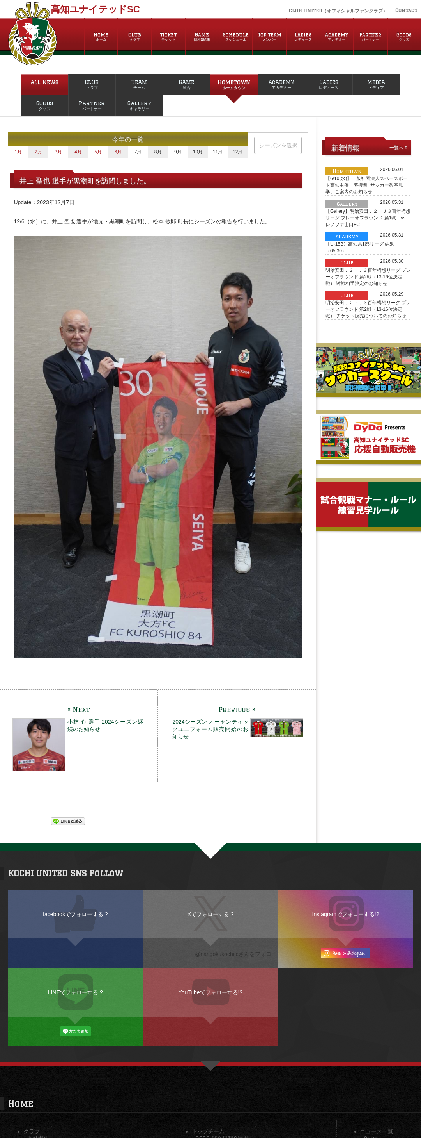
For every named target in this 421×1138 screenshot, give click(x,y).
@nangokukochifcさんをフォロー (236, 954)
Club (134, 37)
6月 (118, 152)
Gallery (139, 106)
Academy (336, 37)
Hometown (234, 85)
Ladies (303, 37)
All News (44, 85)
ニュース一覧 (376, 1131)
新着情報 (345, 148)
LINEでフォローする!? (75, 992)
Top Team (269, 37)
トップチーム (208, 1131)
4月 (78, 152)
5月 (98, 152)
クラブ (31, 1131)
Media (376, 85)
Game (202, 37)
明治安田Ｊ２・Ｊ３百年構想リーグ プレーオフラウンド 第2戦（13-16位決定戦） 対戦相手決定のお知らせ (368, 277)
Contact (406, 10)
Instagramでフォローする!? (345, 914)
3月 (58, 152)
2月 (38, 152)
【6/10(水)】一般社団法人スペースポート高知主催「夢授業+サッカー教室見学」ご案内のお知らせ (366, 185)
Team (139, 85)
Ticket (168, 37)
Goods (404, 37)
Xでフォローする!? (210, 914)
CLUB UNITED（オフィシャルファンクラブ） (338, 10)
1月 (18, 152)
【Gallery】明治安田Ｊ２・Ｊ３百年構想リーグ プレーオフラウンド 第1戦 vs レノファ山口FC (367, 218)
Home (101, 37)
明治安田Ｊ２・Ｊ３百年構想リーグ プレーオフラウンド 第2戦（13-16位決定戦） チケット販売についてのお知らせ (368, 309)
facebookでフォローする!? (75, 914)
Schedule (235, 37)
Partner (370, 37)
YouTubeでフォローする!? (211, 992)
